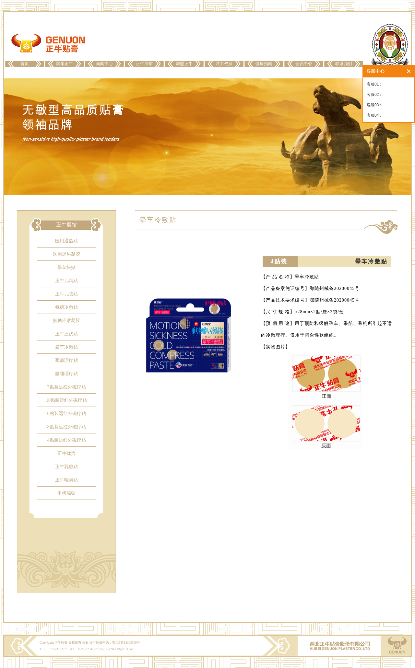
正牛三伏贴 (66, 333)
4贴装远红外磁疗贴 (66, 440)
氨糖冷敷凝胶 (66, 320)
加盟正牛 (184, 63)
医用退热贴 (66, 240)
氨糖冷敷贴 (66, 307)
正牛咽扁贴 (66, 480)
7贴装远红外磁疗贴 (66, 387)
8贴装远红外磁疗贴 (66, 426)
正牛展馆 (144, 63)
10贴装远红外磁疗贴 (66, 400)
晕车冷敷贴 (66, 347)
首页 (24, 63)
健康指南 (263, 63)
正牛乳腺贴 (66, 466)
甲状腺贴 (66, 493)
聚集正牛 (64, 63)
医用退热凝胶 (66, 254)
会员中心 (303, 63)
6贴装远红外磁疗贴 (66, 413)
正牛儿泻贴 (66, 280)
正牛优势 (66, 453)
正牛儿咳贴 (66, 294)
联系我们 (343, 63)
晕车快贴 (66, 267)
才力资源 (224, 63)
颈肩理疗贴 (66, 360)
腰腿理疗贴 (66, 373)
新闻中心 (104, 63)
